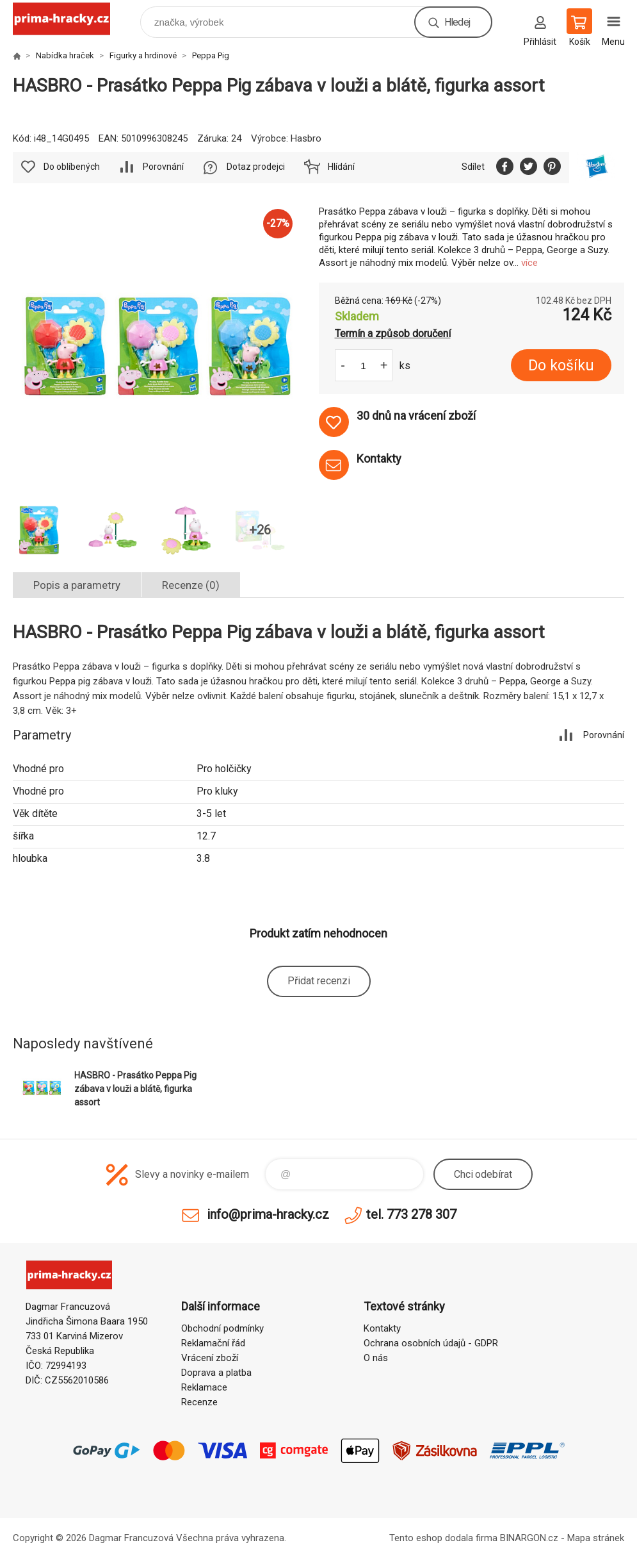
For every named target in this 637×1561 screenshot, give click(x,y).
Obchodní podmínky (222, 1328)
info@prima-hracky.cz (268, 1214)
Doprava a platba (216, 1372)
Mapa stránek (595, 1538)
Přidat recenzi (318, 981)
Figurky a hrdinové (143, 55)
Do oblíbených (72, 166)
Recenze (199, 1402)
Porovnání (163, 166)
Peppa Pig (210, 55)
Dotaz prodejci (256, 166)
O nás (376, 1358)
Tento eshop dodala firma (443, 1538)
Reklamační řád (213, 1343)
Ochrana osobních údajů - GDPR (431, 1343)
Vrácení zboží (209, 1358)
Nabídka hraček (65, 55)
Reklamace (204, 1387)
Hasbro (306, 138)
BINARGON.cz (529, 1538)
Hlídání (341, 166)
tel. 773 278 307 (411, 1214)
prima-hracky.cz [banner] (69, 19)
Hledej (457, 22)
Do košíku (561, 365)
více (529, 262)
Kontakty (382, 1328)
